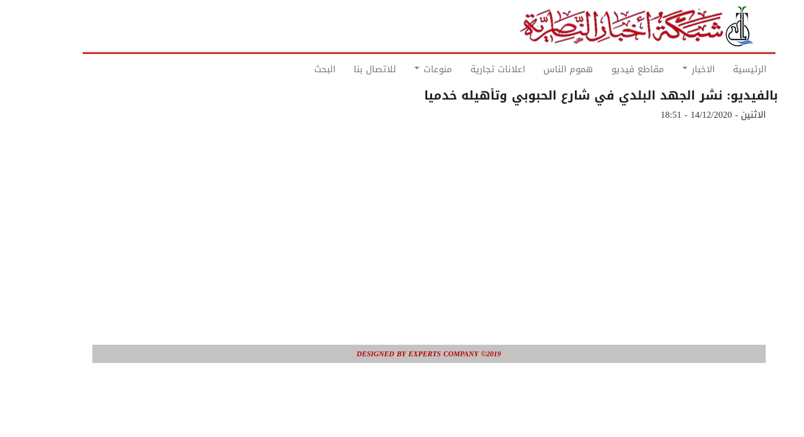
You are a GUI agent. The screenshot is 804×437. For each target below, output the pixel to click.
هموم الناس (541, 69)
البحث (298, 69)
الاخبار (672, 69)
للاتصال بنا (348, 69)
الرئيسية (723, 69)
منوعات (406, 69)
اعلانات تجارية (471, 69)
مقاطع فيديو (611, 69)
